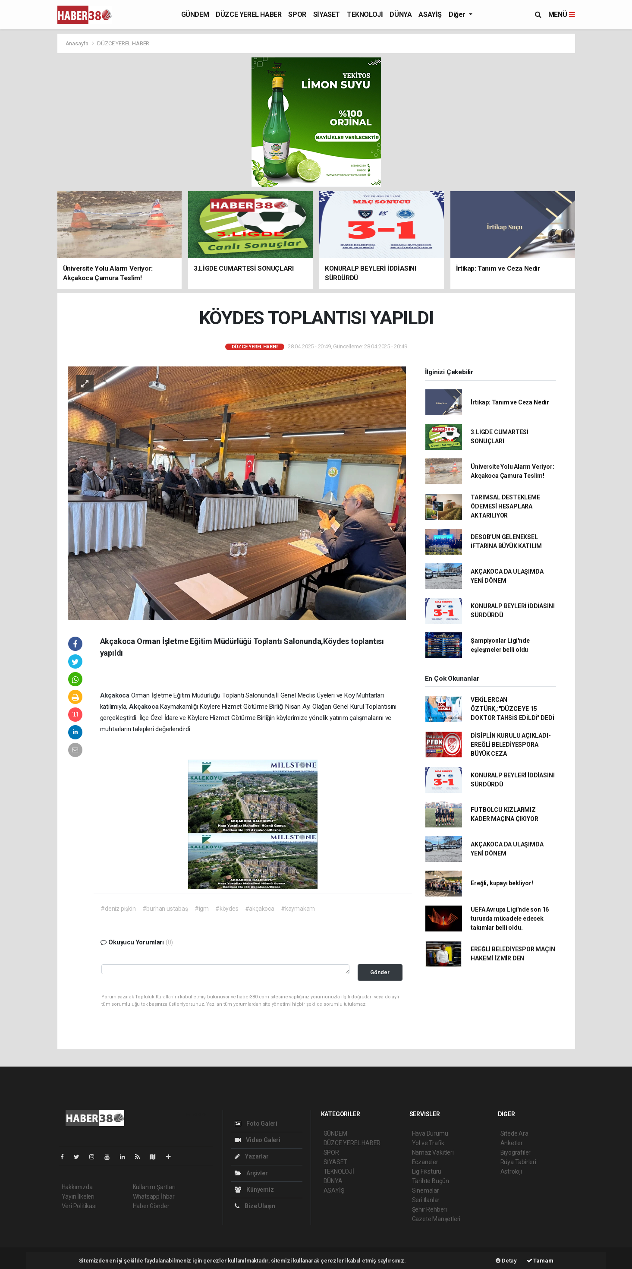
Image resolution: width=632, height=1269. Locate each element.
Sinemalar (425, 1190)
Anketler (511, 1143)
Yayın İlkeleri (78, 1196)
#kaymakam (298, 908)
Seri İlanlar (426, 1199)
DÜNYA (401, 14)
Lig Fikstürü (427, 1171)
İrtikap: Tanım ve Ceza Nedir (510, 402)
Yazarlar (252, 1156)
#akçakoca (259, 908)
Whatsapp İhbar (154, 1196)
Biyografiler (515, 1152)
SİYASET (326, 14)
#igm (202, 908)
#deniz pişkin (118, 908)
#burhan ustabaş (165, 908)
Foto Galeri (256, 1123)
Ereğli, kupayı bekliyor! (502, 883)
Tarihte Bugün (431, 1180)
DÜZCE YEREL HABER (248, 14)
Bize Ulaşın (255, 1206)
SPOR (297, 14)
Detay (506, 1260)
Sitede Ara (514, 1133)
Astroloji (511, 1171)
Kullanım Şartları (154, 1187)
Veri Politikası (79, 1206)
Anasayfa (78, 43)
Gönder (380, 972)
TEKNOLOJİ (365, 14)
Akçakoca (115, 695)
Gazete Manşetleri (436, 1218)
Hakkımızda (77, 1187)
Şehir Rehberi (429, 1209)
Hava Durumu (430, 1133)
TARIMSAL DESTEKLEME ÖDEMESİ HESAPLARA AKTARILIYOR (505, 506)
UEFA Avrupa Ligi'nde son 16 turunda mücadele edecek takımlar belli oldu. (510, 918)
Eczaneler (425, 1162)
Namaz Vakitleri (433, 1152)
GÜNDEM (195, 14)
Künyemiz (254, 1189)
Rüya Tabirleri (518, 1162)
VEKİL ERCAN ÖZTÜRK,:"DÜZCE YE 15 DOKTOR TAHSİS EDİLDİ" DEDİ (512, 708)
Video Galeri (257, 1139)
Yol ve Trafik (428, 1143)
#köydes (227, 908)
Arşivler (251, 1173)
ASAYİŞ (430, 14)
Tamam (540, 1260)
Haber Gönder (151, 1206)
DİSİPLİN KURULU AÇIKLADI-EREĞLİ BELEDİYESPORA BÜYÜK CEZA (510, 744)
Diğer (458, 14)
